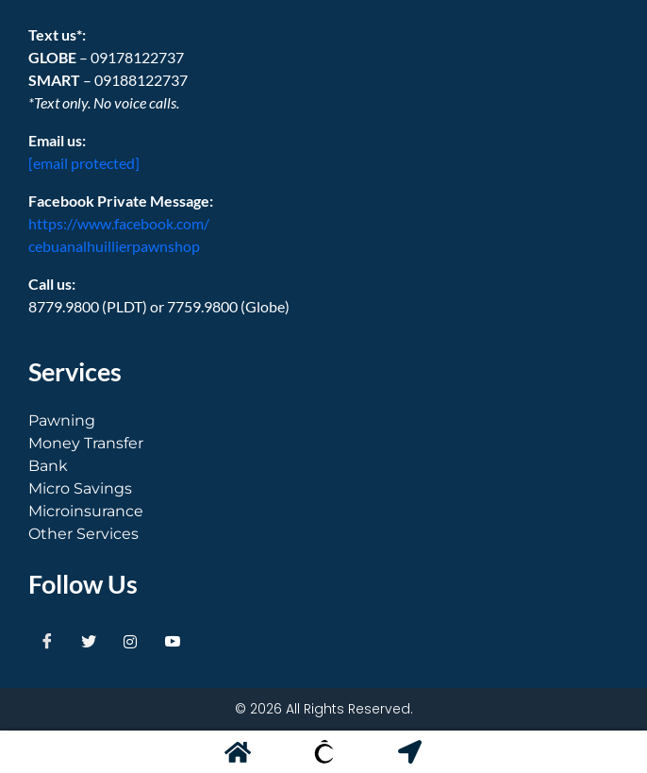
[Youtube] (172, 641)
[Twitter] (89, 641)
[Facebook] (47, 641)
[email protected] (84, 163)
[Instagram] (130, 641)
